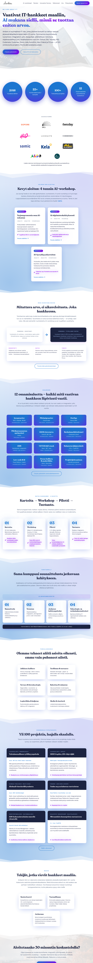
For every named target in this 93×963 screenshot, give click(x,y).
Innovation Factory (46, 3)
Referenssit (57, 3)
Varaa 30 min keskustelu (30, 52)
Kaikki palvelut (41, 935)
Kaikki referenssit (46, 791)
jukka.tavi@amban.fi (69, 908)
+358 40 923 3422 (68, 906)
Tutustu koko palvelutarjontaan (46, 321)
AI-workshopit (28, 3)
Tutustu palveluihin (11, 52)
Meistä (58, 935)
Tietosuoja (87, 959)
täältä (60, 191)
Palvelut (36, 3)
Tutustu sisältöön (10, 231)
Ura (63, 3)
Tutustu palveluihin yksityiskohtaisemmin (46, 429)
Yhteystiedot (70, 3)
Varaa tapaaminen (83, 3)
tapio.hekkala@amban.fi (31, 908)
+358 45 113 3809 (28, 906)
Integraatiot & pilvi (42, 938)
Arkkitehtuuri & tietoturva (43, 941)
